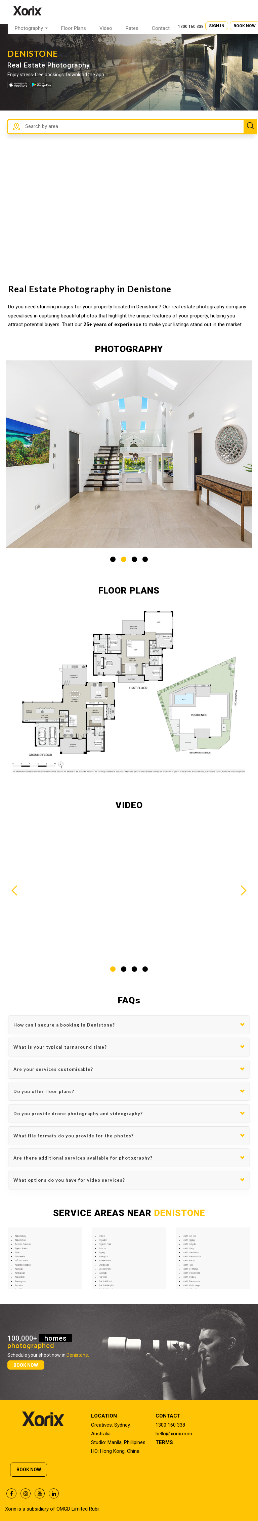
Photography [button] (31, 28)
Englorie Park (105, 1244)
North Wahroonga (191, 1285)
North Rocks (189, 1260)
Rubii (94, 1509)
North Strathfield (191, 1273)
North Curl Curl (189, 1236)
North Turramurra (191, 1281)
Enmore (102, 1248)
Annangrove (20, 1281)
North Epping (189, 1240)
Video (105, 28)
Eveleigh (102, 1273)
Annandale (20, 1277)
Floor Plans (73, 28)
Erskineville (104, 1265)
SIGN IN (216, 26)
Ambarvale (20, 1273)
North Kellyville (190, 1244)
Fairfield (102, 1277)
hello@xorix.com (174, 1434)
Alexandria (20, 1256)
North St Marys (190, 1269)
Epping (101, 1252)
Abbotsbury (20, 1236)
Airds (17, 1252)
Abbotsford (20, 1240)
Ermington (103, 1256)
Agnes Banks (21, 1248)
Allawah (19, 1269)
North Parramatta (192, 1256)
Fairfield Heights (107, 1285)
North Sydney (189, 1277)
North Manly (188, 1248)
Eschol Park (105, 1269)
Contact (161, 28)
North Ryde (188, 1265)
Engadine (103, 1240)
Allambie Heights (23, 1265)
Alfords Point (21, 1260)
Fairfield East (105, 1281)
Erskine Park (105, 1260)
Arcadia (19, 1285)
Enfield (102, 1236)
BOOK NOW (25, 1364)
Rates (132, 28)
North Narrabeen (191, 1252)
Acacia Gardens (23, 1244)
